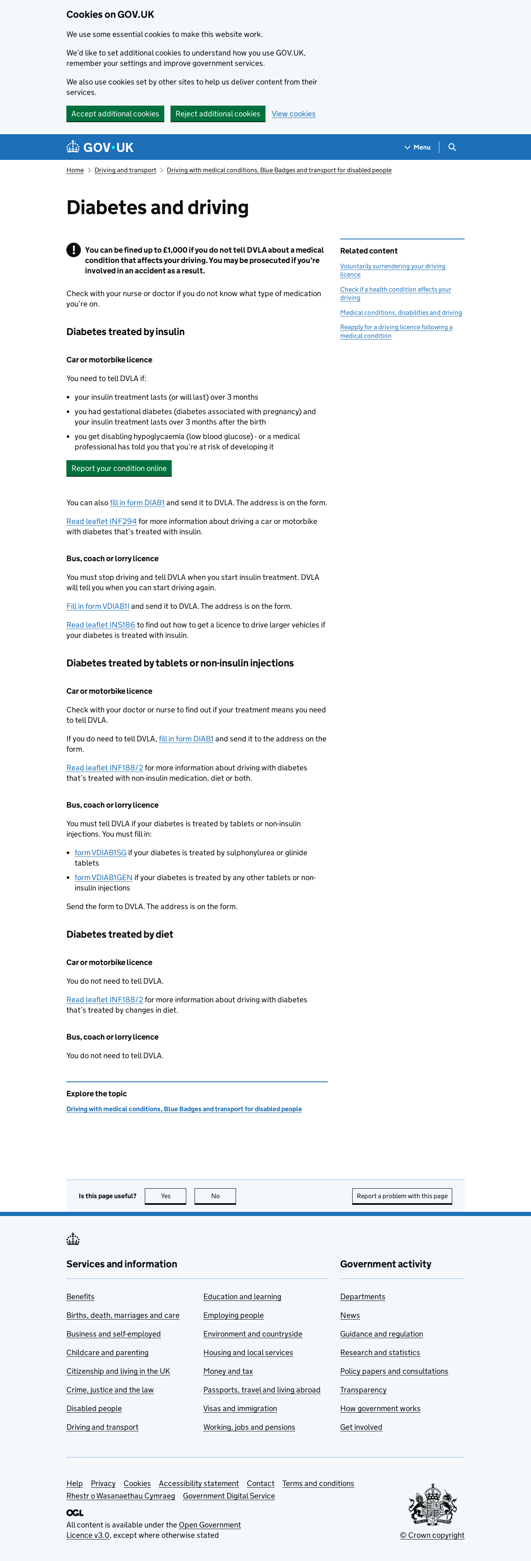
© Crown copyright (432, 1535)
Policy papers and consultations (394, 1371)
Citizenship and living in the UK (118, 1371)
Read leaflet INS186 (100, 625)
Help (74, 1483)
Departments (362, 1296)
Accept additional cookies (115, 113)
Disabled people (94, 1408)
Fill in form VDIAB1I (97, 606)
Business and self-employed (113, 1334)
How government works (380, 1408)
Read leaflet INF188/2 (104, 767)
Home (75, 170)
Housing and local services (248, 1352)
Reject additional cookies (218, 113)
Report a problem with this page (402, 1196)
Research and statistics (380, 1352)
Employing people (233, 1315)
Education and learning (242, 1296)
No (223, 1196)
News (350, 1315)
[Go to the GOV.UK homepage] (100, 147)
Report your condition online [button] (119, 468)
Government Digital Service (229, 1496)
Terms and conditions (318, 1483)
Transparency (363, 1390)
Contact (261, 1483)
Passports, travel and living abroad (262, 1390)
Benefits (80, 1296)
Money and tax (228, 1371)
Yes (174, 1196)
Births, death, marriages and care (123, 1315)
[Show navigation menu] (417, 147)
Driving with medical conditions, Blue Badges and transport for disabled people (279, 170)
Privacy (103, 1483)
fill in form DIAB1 (137, 502)
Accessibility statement (199, 1483)
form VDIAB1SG (101, 852)
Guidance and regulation (381, 1334)
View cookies (294, 114)
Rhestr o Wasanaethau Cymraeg (120, 1496)
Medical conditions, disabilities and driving (401, 312)
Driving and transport (125, 170)
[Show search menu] (452, 147)
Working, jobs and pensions (249, 1427)
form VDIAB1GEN (104, 877)
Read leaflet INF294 (101, 521)
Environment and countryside (252, 1334)
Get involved (361, 1427)
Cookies (137, 1483)
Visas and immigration (240, 1408)
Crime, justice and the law (110, 1390)
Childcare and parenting (107, 1352)
